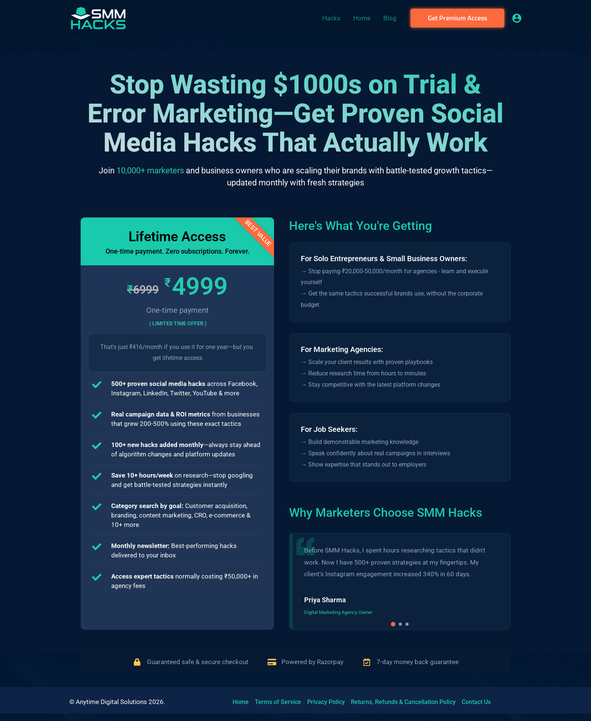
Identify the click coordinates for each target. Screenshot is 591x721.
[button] (457, 18)
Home (241, 702)
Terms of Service (278, 702)
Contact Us (476, 702)
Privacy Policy (326, 702)
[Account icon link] (517, 18)
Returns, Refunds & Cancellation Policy (403, 702)
